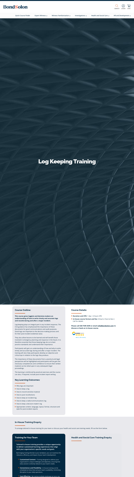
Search (116, 6)
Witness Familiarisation (61, 15)
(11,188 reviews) (81, 337)
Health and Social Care (100, 15)
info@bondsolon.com (106, 326)
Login (123, 6)
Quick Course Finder (22, 15)
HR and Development (122, 15)
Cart (129, 6)
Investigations (81, 15)
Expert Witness (41, 15)
